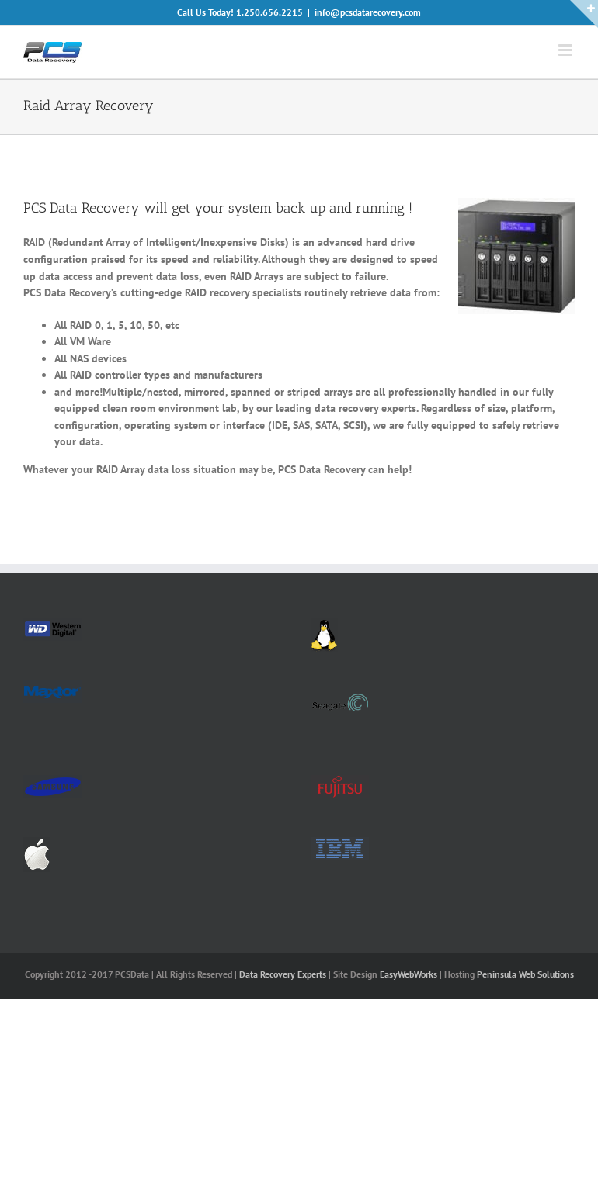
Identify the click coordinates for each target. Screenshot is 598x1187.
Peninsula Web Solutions (525, 974)
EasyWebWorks (408, 974)
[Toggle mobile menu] (566, 50)
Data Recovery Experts (282, 974)
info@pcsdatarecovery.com (368, 12)
